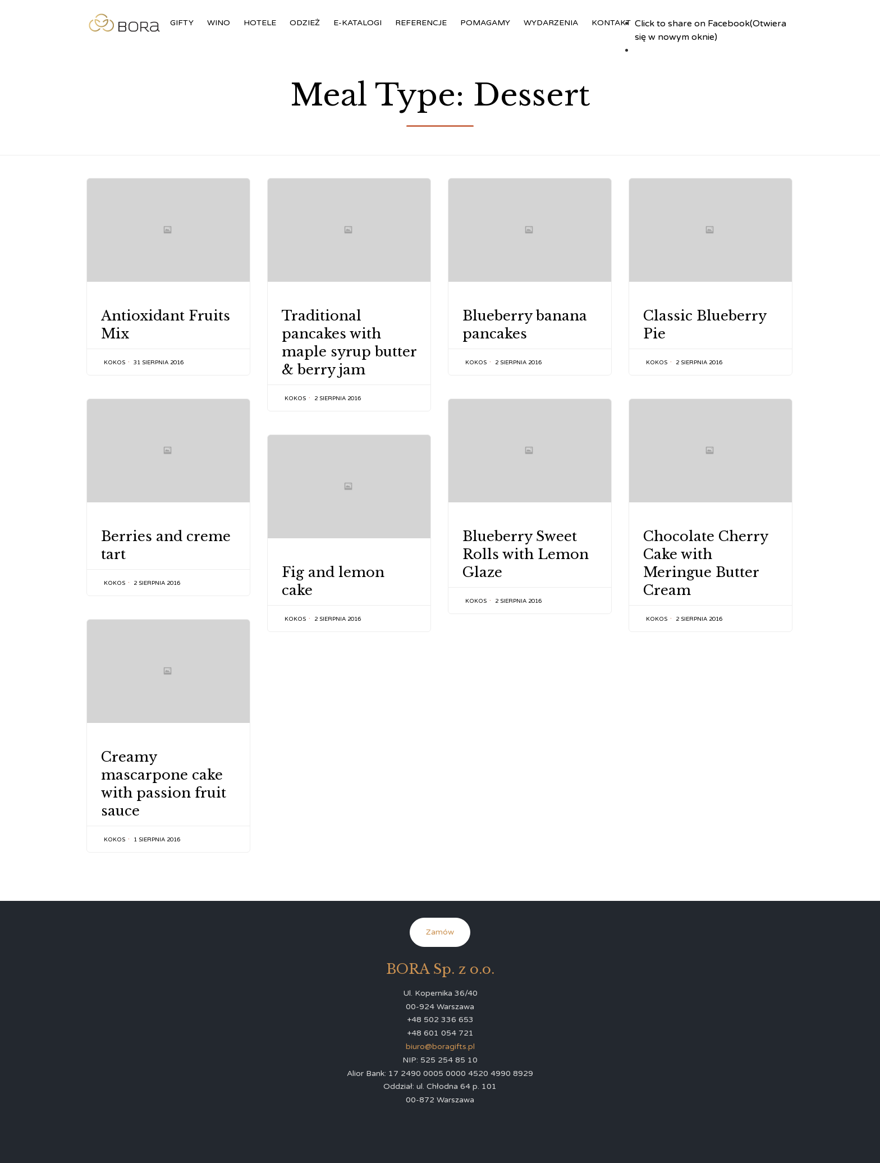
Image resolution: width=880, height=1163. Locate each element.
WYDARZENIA (551, 23)
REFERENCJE (421, 23)
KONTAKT (611, 23)
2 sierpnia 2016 (337, 398)
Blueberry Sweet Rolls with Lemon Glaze (525, 554)
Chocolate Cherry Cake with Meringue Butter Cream (705, 563)
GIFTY (182, 23)
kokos (114, 362)
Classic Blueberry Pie (704, 325)
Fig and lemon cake (333, 581)
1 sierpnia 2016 (157, 839)
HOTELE (260, 23)
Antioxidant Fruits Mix (165, 325)
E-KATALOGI (357, 23)
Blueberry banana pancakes (524, 325)
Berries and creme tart (166, 545)
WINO (218, 23)
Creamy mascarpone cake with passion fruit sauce (163, 784)
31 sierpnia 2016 (159, 362)
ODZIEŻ (305, 23)
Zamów (440, 932)
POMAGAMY (485, 23)
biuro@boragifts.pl (440, 1046)
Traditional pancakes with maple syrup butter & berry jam (349, 343)
